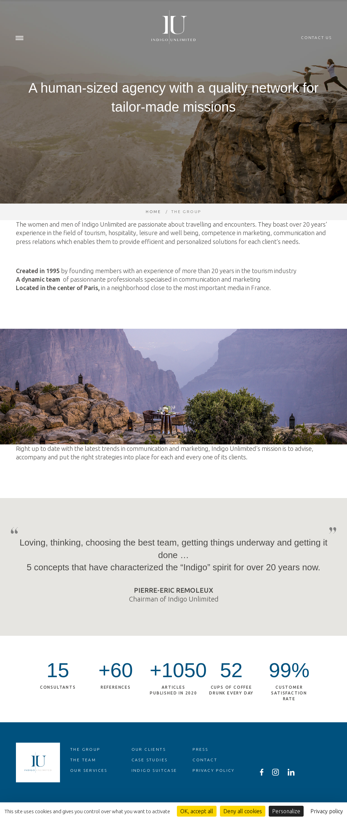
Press (200, 763)
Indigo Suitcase (154, 784)
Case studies (149, 773)
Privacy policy (213, 784)
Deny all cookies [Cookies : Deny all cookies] (242, 811)
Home (153, 225)
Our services (88, 784)
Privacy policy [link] (326, 811)
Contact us (316, 38)
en (329, 6)
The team (83, 773)
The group (85, 763)
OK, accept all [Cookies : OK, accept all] (196, 811)
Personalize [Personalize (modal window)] (286, 811)
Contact (204, 773)
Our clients (148, 763)
